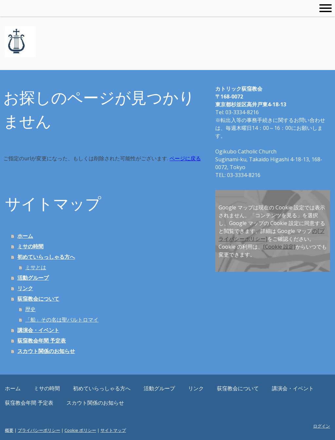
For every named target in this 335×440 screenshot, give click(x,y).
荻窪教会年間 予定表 (41, 340)
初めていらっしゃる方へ (46, 256)
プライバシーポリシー (39, 430)
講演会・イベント (38, 330)
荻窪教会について (38, 298)
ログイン (321, 426)
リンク (25, 288)
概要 (9, 430)
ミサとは (35, 267)
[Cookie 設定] (279, 246)
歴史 (30, 309)
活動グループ (33, 277)
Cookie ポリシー (80, 430)
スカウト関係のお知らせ (46, 351)
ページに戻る (185, 158)
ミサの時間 (30, 246)
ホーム (25, 235)
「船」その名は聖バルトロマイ (61, 319)
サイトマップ (113, 430)
